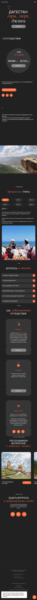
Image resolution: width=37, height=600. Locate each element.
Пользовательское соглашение (18, 577)
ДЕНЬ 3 (31, 200)
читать (27, 482)
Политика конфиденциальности (18, 574)
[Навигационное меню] (35, 2)
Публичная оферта (17, 576)
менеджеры (17, 414)
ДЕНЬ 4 (5, 204)
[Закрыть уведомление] (26, 592)
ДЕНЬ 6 (31, 204)
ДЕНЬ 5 (18, 204)
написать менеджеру (9, 90)
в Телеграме (22, 333)
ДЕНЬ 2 (18, 200)
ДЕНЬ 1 (5, 200)
